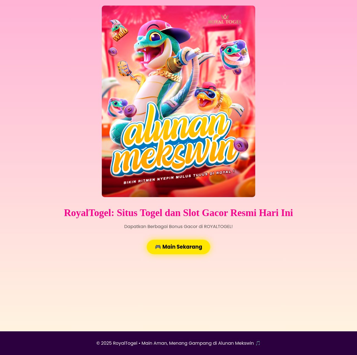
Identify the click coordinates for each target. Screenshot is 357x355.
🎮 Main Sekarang (178, 246)
